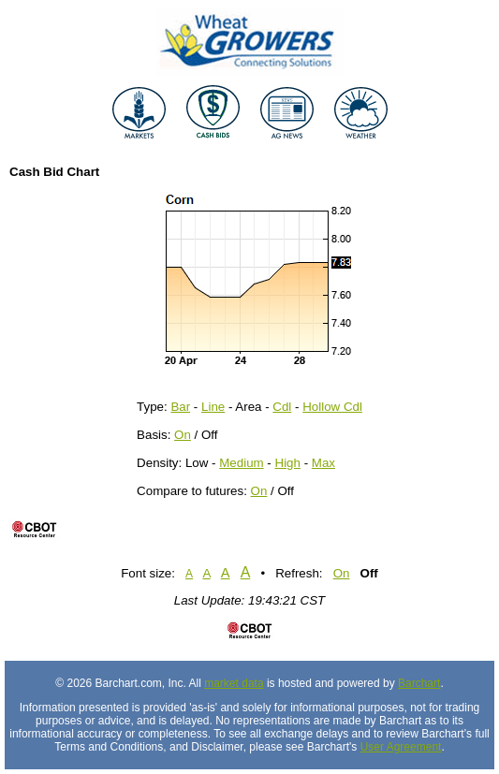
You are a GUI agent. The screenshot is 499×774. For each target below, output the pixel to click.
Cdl (281, 407)
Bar (180, 407)
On (182, 435)
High (288, 463)
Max (323, 463)
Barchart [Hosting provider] (419, 683)
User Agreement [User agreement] (401, 746)
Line (213, 407)
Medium (241, 463)
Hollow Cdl (332, 407)
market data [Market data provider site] (233, 683)
